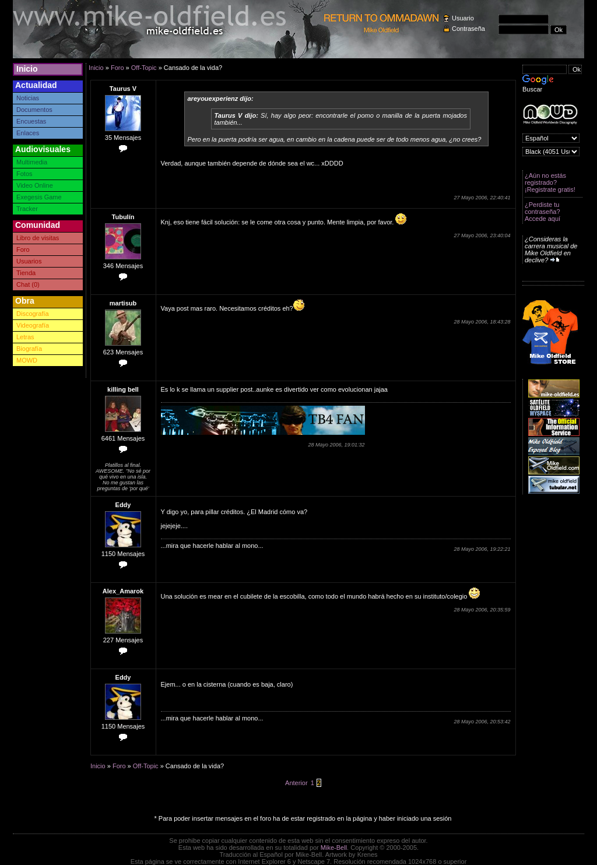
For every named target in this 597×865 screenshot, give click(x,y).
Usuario (463, 18)
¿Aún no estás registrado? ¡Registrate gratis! (550, 182)
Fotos (24, 173)
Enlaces (27, 132)
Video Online (34, 185)
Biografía (29, 348)
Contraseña (468, 28)
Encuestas (31, 121)
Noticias (27, 97)
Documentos (34, 109)
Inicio (27, 68)
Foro (23, 249)
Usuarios (28, 261)
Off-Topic (144, 67)
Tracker (27, 208)
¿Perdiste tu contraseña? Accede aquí (542, 211)
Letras (25, 336)
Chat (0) (28, 284)
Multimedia (31, 162)
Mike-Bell (334, 847)
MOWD (26, 360)
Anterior (296, 782)
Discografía (32, 313)
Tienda (26, 272)
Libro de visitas (37, 237)
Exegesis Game (39, 197)
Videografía (32, 325)
